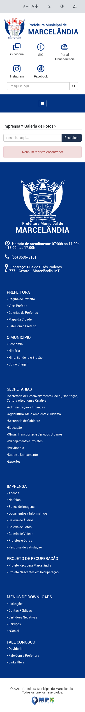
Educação (14, 427)
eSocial (13, 631)
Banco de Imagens (20, 506)
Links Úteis (15, 662)
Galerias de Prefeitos (22, 312)
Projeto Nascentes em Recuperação (33, 572)
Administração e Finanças (26, 407)
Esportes (13, 461)
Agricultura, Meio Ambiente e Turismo (34, 414)
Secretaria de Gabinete (23, 421)
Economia (15, 344)
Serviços (14, 624)
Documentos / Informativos (27, 513)
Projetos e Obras (19, 540)
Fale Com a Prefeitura (23, 655)
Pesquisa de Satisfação (24, 547)
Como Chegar (17, 364)
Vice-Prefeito (17, 306)
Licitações (15, 604)
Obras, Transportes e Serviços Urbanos (34, 434)
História (13, 351)
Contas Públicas (19, 610)
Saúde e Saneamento (22, 455)
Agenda (13, 493)
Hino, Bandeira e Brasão (25, 357)
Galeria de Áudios (20, 520)
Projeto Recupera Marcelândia (29, 565)
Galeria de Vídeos (20, 534)
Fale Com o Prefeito (21, 326)
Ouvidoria (15, 649)
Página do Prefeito (21, 299)
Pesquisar (71, 138)
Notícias (14, 500)
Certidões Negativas (22, 617)
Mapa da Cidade (19, 319)
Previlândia (15, 448)
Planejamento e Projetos (25, 441)
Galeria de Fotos (19, 527)
